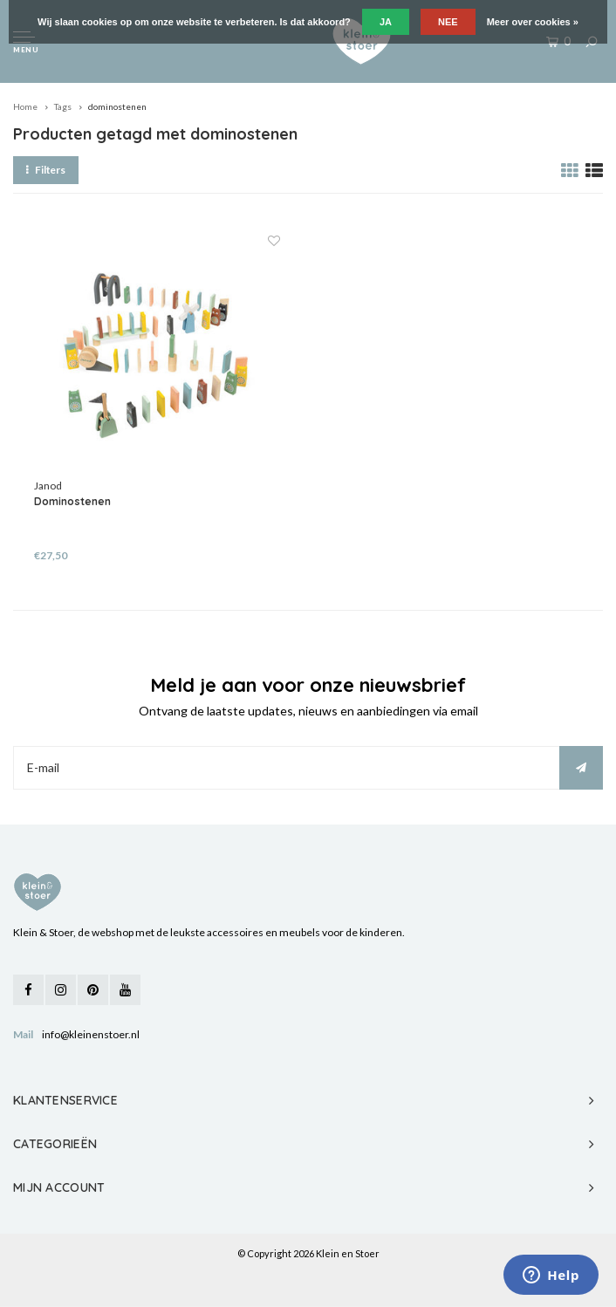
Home (25, 106)
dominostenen (117, 106)
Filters (45, 169)
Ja (386, 22)
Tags (63, 106)
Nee (448, 22)
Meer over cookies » (532, 22)
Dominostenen (72, 501)
